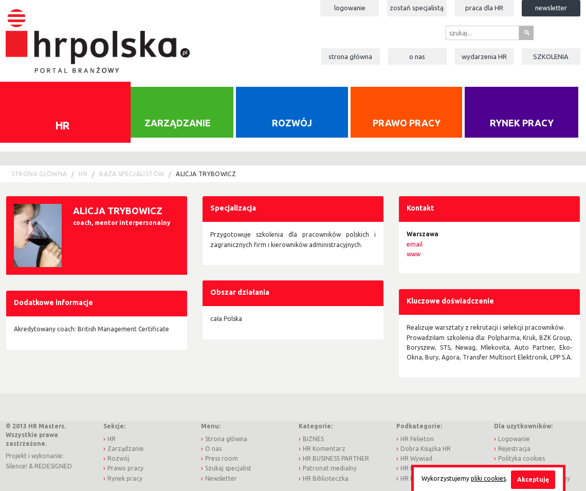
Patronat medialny (330, 468)
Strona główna (350, 56)
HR (83, 174)
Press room (221, 458)
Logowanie (349, 7)
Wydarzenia (484, 56)
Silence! (16, 466)
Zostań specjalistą (417, 7)
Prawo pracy (407, 123)
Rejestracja (514, 448)
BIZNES (313, 439)
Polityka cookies (521, 458)
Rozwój (292, 123)
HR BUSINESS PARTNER (336, 458)
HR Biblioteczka (326, 478)
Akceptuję (533, 479)
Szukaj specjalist (228, 468)
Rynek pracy (522, 123)
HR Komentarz (324, 448)
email (415, 244)
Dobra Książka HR (425, 448)
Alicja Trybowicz (206, 174)
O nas (417, 56)
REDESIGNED (53, 466)
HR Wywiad (416, 458)
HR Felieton (417, 439)
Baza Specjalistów (131, 174)
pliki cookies (488, 478)
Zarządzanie (177, 123)
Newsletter (551, 7)
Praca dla (484, 7)
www (413, 254)
